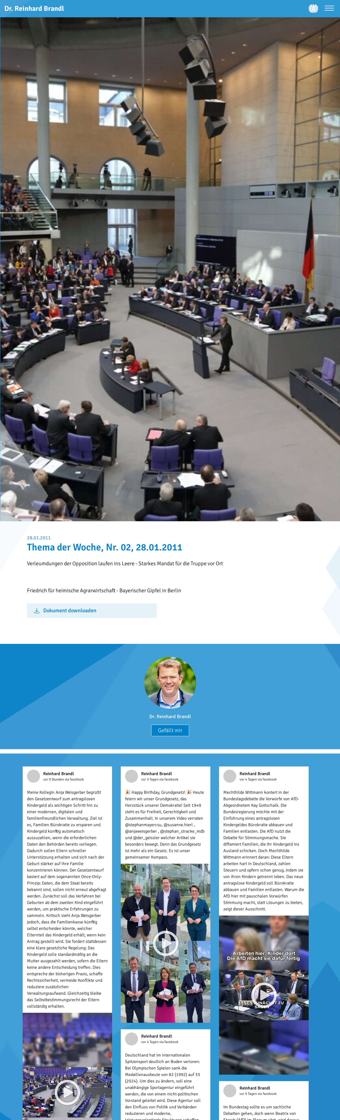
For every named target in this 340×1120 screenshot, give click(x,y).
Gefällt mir (170, 730)
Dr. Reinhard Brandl (170, 716)
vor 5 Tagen (249, 1094)
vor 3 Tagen (150, 779)
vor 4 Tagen (249, 779)
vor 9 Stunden (54, 779)
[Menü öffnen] (329, 9)
